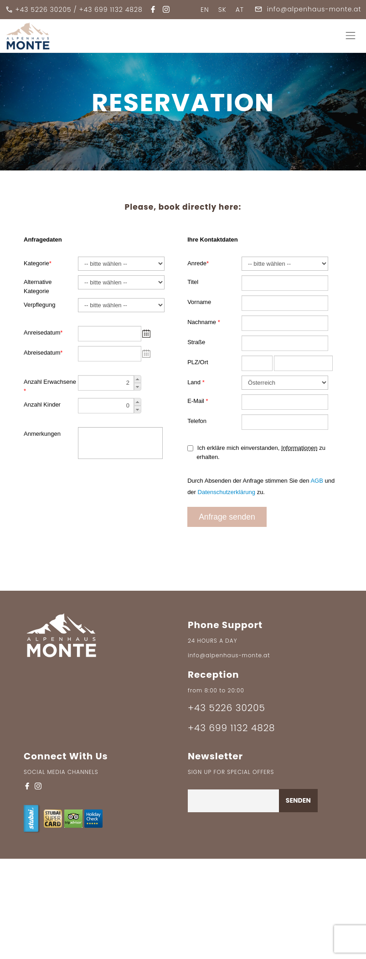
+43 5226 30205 (43, 9)
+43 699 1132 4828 (111, 9)
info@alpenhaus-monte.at (307, 9)
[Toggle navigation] (350, 35)
